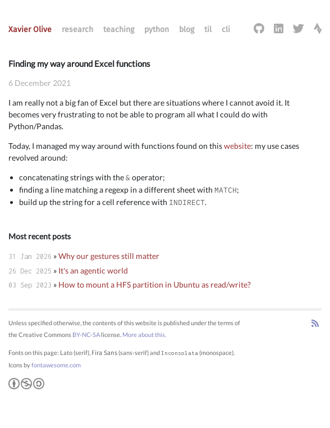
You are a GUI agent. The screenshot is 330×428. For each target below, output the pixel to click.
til (208, 29)
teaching (118, 29)
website (237, 146)
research (77, 29)
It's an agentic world (93, 270)
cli (226, 29)
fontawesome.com (56, 364)
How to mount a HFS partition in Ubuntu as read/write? (154, 284)
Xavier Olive (30, 29)
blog (186, 29)
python (156, 29)
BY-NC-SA (86, 334)
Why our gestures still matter (108, 256)
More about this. (144, 334)
